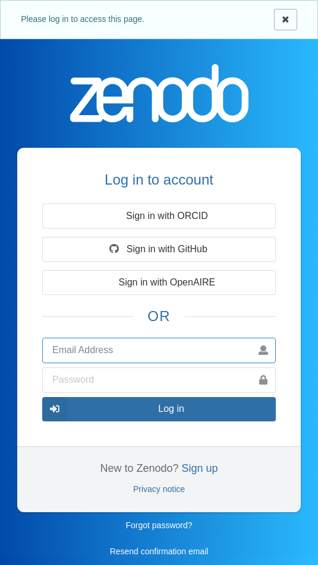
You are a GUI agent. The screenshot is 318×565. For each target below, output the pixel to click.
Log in (113, 409)
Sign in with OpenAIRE (157, 282)
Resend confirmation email (159, 551)
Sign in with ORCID (158, 216)
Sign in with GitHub (158, 249)
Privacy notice (159, 489)
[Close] (285, 19)
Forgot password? (158, 525)
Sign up (200, 468)
